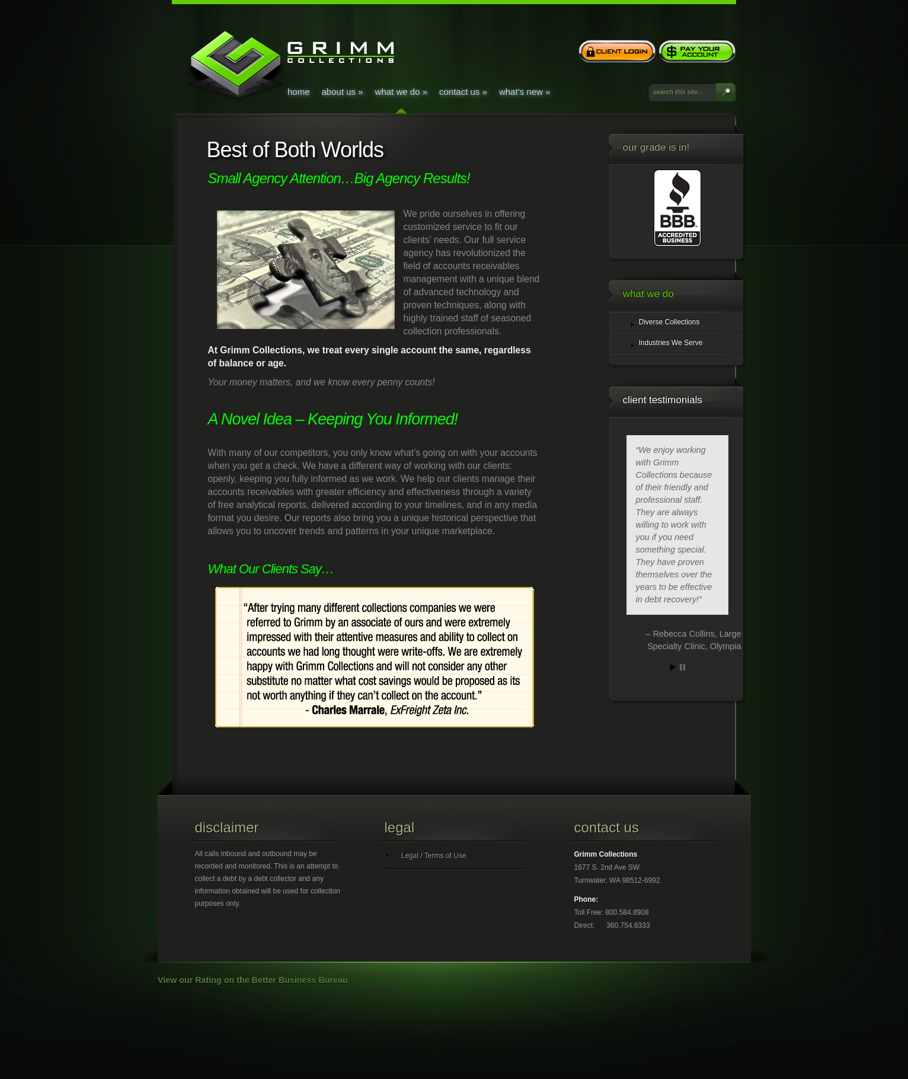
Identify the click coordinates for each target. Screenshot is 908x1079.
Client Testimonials (662, 400)
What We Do (401, 92)
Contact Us (463, 92)
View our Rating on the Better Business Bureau (253, 980)
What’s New (524, 92)
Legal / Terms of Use (433, 855)
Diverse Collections (669, 322)
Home (298, 92)
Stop (682, 667)
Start (673, 667)
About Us (342, 92)
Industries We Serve (671, 343)
